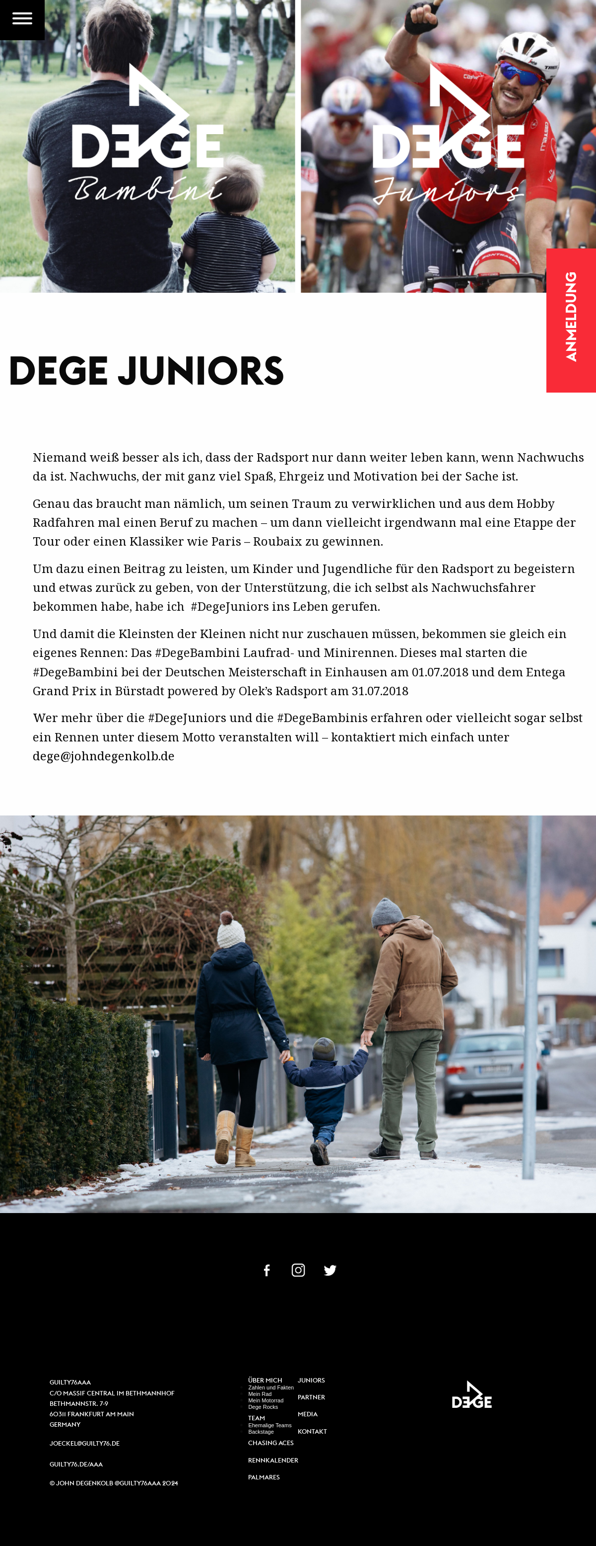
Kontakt (312, 1432)
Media (308, 1414)
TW (330, 1269)
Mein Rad (259, 1394)
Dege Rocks (263, 1407)
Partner (311, 1397)
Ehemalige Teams (269, 1425)
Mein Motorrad (265, 1400)
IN (298, 1269)
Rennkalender (273, 1461)
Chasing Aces (271, 1443)
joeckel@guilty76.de (85, 1443)
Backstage (260, 1432)
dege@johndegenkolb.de (104, 755)
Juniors (311, 1380)
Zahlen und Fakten (271, 1387)
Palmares (264, 1477)
